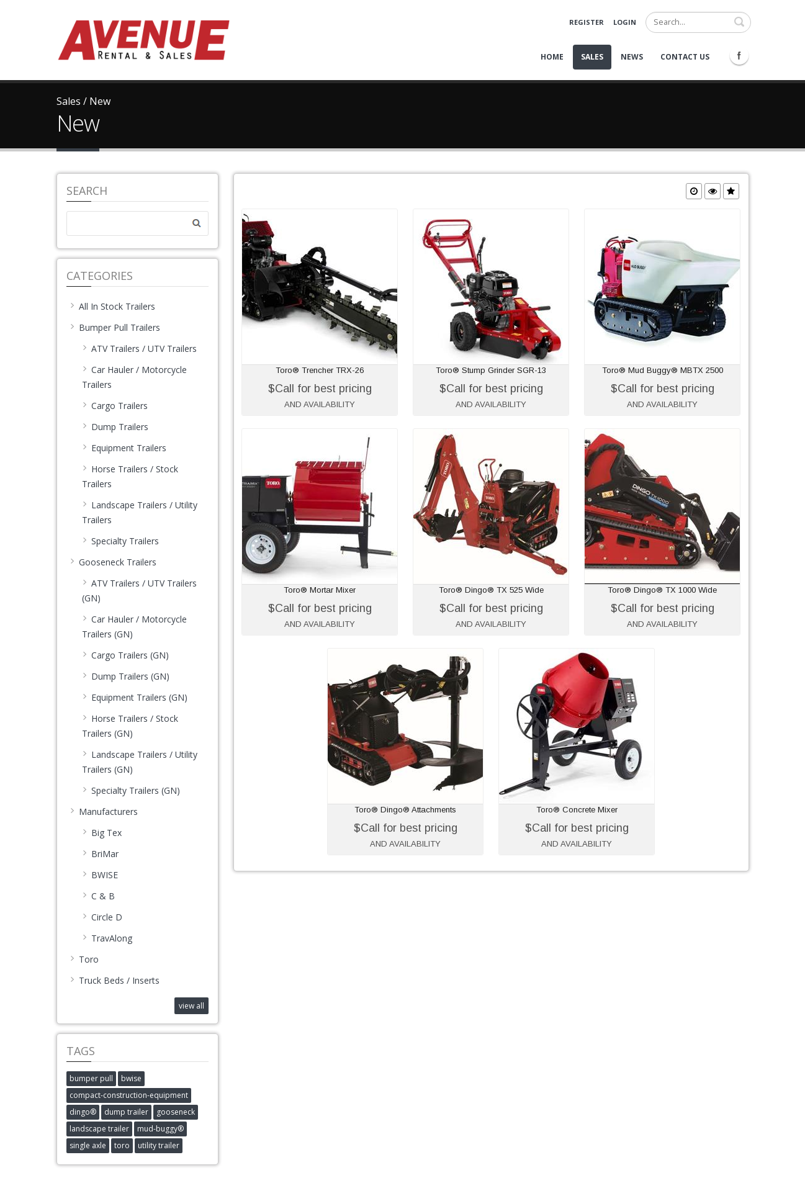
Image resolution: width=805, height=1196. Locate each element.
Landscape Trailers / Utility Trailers (139, 512)
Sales (592, 57)
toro (122, 1145)
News (632, 57)
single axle (88, 1145)
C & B (98, 896)
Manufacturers (104, 811)
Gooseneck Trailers (113, 562)
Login (624, 22)
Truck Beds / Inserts (115, 980)
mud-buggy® (160, 1128)
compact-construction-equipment (129, 1095)
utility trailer (158, 1145)
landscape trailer (99, 1128)
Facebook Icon (739, 55)
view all (191, 1005)
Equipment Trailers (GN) (134, 697)
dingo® (83, 1112)
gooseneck (175, 1112)
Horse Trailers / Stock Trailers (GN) (130, 726)
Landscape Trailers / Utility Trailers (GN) (139, 762)
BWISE (100, 875)
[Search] (698, 22)
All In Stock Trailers (112, 306)
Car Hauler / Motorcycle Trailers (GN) (134, 626)
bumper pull (91, 1078)
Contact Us (684, 57)
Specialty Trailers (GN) (131, 790)
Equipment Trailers (124, 448)
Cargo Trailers (115, 405)
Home (552, 57)
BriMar (100, 854)
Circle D (102, 917)
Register (586, 22)
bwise (131, 1078)
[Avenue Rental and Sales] (143, 38)
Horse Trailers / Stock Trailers (130, 476)
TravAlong (107, 938)
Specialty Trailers (120, 541)
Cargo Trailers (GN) (125, 655)
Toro (84, 959)
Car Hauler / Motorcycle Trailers (134, 377)
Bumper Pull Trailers (115, 327)
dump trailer (126, 1112)
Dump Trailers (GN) (125, 676)
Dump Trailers (115, 427)
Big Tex (102, 833)
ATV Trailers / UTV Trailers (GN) (139, 590)
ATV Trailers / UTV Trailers (139, 348)
